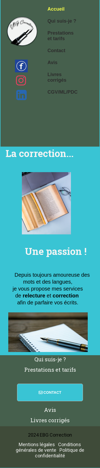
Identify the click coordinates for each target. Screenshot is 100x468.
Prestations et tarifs (60, 35)
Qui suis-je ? (61, 21)
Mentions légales (37, 444)
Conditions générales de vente (48, 447)
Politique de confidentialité (59, 452)
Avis (52, 62)
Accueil (56, 9)
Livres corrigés (56, 77)
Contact (56, 50)
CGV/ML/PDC (62, 92)
